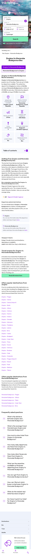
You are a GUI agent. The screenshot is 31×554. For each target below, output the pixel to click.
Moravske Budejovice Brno (10, 406)
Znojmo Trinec (6, 342)
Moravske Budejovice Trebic (10, 400)
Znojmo (6, 104)
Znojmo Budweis (7, 350)
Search (15, 39)
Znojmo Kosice (6, 345)
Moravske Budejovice (20, 103)
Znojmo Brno (6, 331)
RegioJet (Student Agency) (15, 197)
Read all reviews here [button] (15, 275)
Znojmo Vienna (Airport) (9, 302)
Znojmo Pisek (6, 364)
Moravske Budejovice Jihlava (10, 397)
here (18, 220)
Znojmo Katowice (7, 322)
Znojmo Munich (6, 362)
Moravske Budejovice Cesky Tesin (11, 403)
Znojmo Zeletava (7, 367)
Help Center (20, 548)
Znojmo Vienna (6, 299)
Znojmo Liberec (6, 328)
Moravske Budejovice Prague (10, 394)
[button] (15, 18)
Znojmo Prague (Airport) (9, 359)
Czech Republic (9, 105)
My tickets (15, 551)
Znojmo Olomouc (7, 347)
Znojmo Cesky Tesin (8, 339)
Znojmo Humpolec (7, 356)
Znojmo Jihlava (6, 308)
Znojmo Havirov (6, 314)
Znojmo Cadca (6, 333)
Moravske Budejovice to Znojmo (13, 71)
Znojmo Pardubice (7, 325)
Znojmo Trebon (6, 370)
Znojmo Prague (6, 297)
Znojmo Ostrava (7, 311)
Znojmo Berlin (6, 305)
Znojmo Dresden (7, 319)
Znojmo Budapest (7, 336)
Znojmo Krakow (6, 316)
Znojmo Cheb (6, 353)
